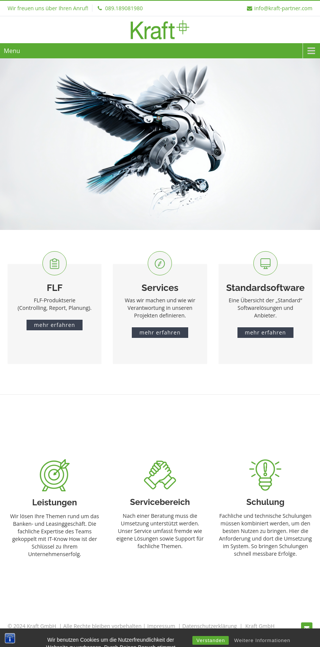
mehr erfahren (54, 324)
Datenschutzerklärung (209, 626)
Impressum (161, 626)
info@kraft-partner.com (279, 8)
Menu (12, 51)
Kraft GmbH (260, 626)
